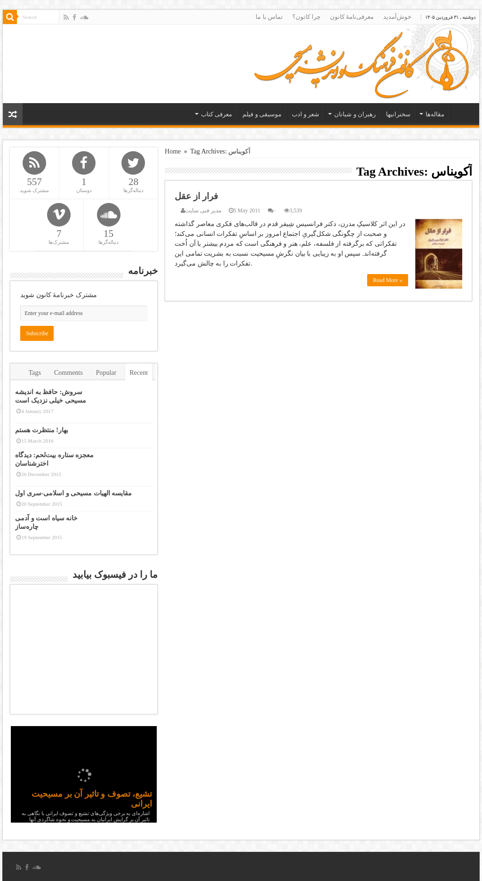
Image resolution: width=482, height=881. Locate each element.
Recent (138, 372)
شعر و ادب (306, 114)
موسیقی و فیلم (261, 114)
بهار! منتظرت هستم (41, 430)
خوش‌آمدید (397, 16)
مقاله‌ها (435, 114)
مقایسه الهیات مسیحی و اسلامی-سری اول (73, 493)
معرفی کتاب (216, 114)
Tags (35, 372)
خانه (462, 113)
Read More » (387, 280)
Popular (106, 372)
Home (173, 151)
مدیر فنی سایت (203, 210)
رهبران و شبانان (355, 114)
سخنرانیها (398, 114)
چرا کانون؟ (306, 16)
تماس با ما (269, 16)
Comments (68, 372)
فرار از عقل (196, 196)
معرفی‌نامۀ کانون (352, 16)
